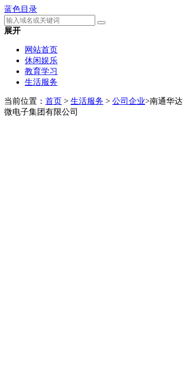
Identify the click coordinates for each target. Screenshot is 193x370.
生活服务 (41, 82)
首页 (53, 101)
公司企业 (128, 101)
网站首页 (41, 49)
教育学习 (41, 71)
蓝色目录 (20, 9)
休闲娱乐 (41, 60)
